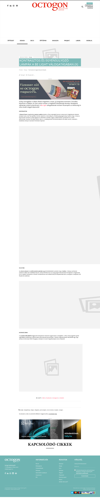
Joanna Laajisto (43, 410)
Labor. (78, 40)
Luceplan (56, 410)
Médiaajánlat (89, 5)
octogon (61, 410)
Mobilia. (89, 40)
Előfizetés (89, 3)
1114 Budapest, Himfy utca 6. (11, 467)
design (32, 410)
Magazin (55, 40)
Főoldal (21, 70)
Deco (32, 40)
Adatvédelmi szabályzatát (82, 473)
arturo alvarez (50, 410)
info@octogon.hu (9, 469)
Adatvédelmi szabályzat (41, 472)
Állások (90, 7)
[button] (82, 6)
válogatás (36, 410)
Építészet (11, 40)
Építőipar (43, 40)
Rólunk (37, 463)
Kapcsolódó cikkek (50, 444)
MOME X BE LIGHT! (63, 482)
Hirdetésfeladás (39, 468)
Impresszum (39, 475)
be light (21, 410)
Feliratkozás (84, 476)
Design (22, 40)
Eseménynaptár (62, 477)
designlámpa (27, 410)
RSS (36, 477)
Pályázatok (61, 475)
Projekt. (67, 40)
